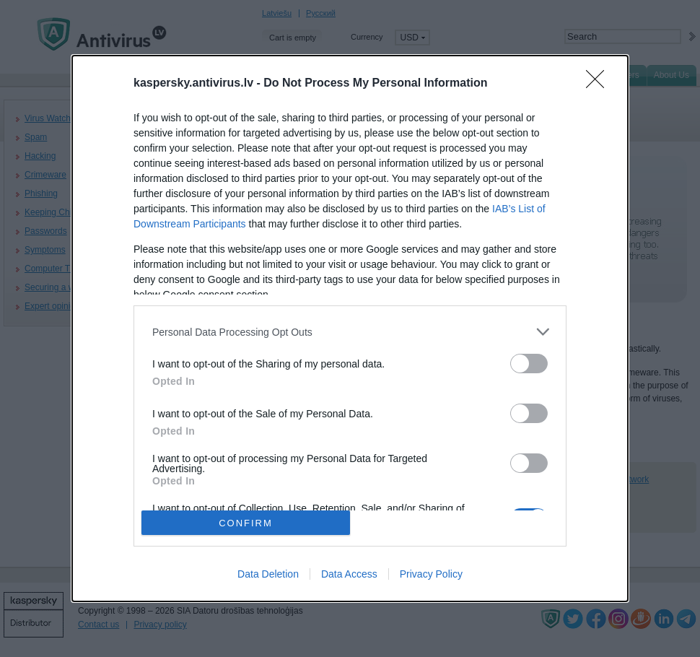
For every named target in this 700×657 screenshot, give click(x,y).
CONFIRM (246, 523)
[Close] (599, 83)
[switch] (529, 363)
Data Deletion (268, 574)
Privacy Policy (431, 574)
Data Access (349, 574)
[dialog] (350, 328)
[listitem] (350, 331)
